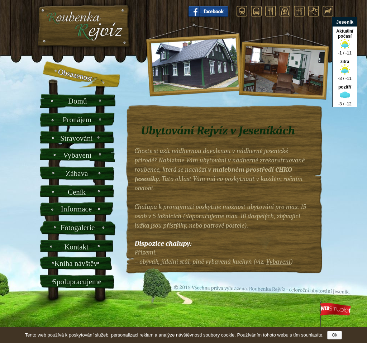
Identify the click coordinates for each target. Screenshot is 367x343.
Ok (334, 335)
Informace (76, 209)
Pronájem (77, 119)
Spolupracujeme (76, 281)
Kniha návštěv (75, 263)
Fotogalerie (78, 227)
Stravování (76, 138)
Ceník (77, 192)
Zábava (77, 173)
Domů (77, 101)
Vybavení (77, 155)
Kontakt (76, 247)
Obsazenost (75, 75)
